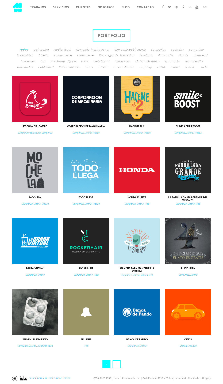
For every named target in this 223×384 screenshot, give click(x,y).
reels (89, 67)
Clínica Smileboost (188, 126)
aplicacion (41, 49)
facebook (146, 55)
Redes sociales (69, 67)
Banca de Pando (137, 340)
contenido (196, 49)
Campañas (158, 49)
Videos (190, 67)
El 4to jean (187, 268)
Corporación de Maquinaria (86, 126)
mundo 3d (172, 61)
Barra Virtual (35, 268)
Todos (23, 49)
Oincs (188, 340)
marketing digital (63, 61)
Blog (125, 7)
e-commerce (63, 55)
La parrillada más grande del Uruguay (187, 198)
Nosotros (106, 7)
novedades (25, 67)
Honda (183, 55)
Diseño (43, 55)
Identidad (200, 55)
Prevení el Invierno (35, 340)
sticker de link (123, 67)
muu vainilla (194, 61)
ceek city (177, 49)
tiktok (161, 67)
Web (204, 67)
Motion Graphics (147, 61)
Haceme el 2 (137, 126)
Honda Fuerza (137, 197)
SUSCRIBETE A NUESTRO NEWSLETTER (49, 378)
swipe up (145, 67)
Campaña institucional (92, 49)
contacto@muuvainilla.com (127, 378)
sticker (103, 67)
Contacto (145, 7)
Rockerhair (86, 268)
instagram (28, 61)
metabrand (101, 61)
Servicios (61, 7)
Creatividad (24, 55)
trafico (175, 67)
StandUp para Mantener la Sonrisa (137, 269)
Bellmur (86, 340)
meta (84, 61)
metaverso (122, 61)
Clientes (83, 7)
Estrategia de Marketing (116, 55)
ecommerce (85, 55)
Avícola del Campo (35, 126)
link (43, 61)
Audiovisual (62, 49)
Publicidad (46, 67)
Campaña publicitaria (130, 49)
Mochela (35, 197)
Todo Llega (86, 197)
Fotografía (166, 55)
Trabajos (38, 7)
